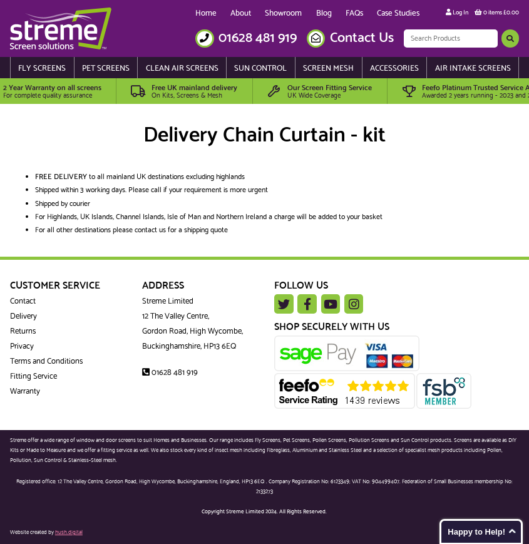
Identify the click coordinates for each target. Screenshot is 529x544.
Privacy (22, 346)
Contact (23, 301)
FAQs (354, 13)
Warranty (25, 391)
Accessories (394, 68)
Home (206, 13)
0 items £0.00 (497, 13)
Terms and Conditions (46, 361)
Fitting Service (33, 376)
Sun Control (260, 68)
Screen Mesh (328, 68)
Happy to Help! (476, 531)
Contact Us (362, 38)
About (240, 13)
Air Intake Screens (473, 68)
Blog (324, 13)
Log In (457, 13)
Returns (23, 331)
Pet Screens (106, 68)
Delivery (23, 316)
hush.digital (69, 532)
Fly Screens (42, 68)
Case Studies (398, 13)
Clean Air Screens (182, 68)
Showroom (283, 13)
